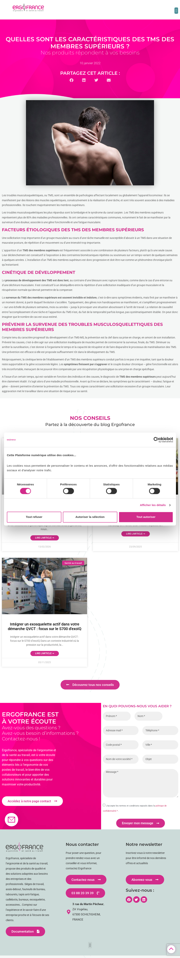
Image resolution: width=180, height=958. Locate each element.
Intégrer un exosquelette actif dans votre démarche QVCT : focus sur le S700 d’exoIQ (44, 626)
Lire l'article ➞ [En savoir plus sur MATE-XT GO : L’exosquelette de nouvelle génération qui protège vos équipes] (44, 537)
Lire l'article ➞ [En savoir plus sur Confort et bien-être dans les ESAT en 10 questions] (135, 533)
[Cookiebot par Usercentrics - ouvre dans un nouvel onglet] (156, 440)
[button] (176, 10)
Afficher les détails (153, 505)
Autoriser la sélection (90, 517)
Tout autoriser (146, 517)
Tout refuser (34, 517)
